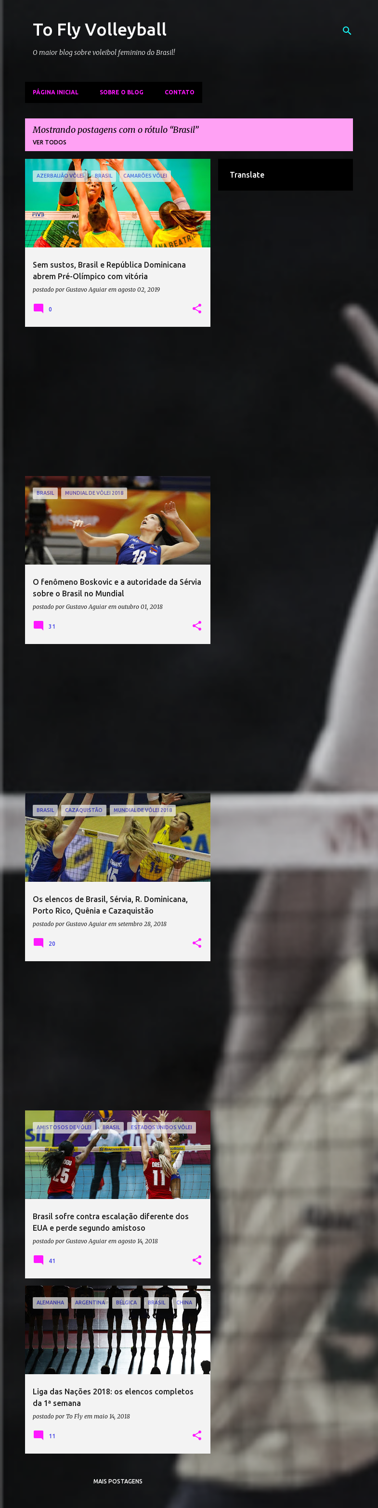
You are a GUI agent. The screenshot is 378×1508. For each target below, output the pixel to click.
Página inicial (55, 92)
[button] (197, 309)
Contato (180, 92)
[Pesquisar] (347, 30)
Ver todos (49, 142)
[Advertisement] (118, 401)
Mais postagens (118, 1481)
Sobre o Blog (121, 92)
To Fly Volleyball (100, 29)
